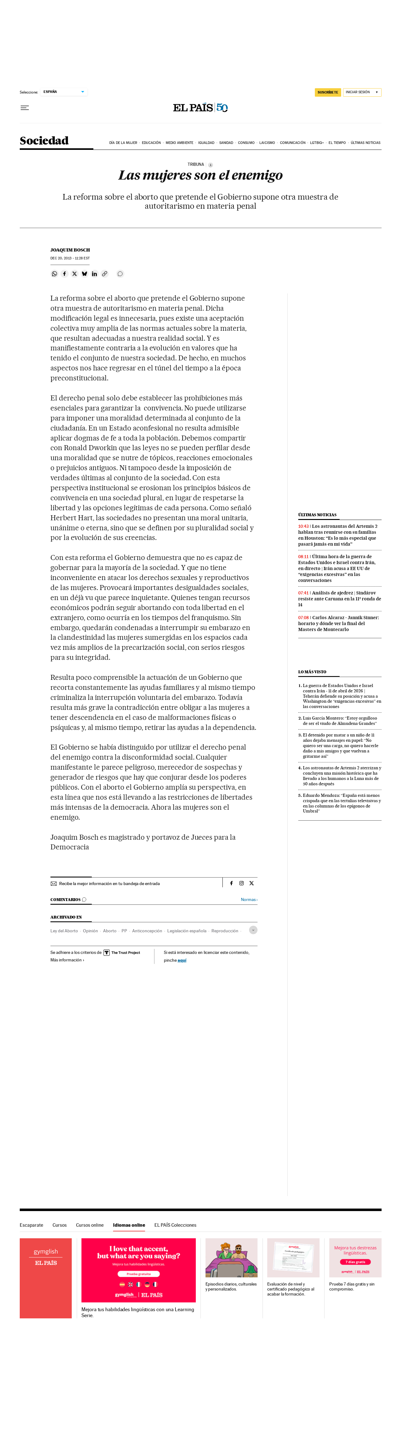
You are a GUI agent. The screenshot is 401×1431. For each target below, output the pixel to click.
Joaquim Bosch (70, 250)
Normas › (249, 899)
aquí (182, 960)
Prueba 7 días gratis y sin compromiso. (352, 1286)
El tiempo (337, 143)
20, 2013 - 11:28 (69, 258)
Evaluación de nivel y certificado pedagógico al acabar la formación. (290, 1289)
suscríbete (328, 92)
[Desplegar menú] (25, 108)
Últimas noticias (366, 143)
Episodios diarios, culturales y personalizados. (231, 1286)
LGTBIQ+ (317, 143)
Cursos (60, 1225)
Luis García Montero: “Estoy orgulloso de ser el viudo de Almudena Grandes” (340, 721)
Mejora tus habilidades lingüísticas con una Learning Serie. (137, 1312)
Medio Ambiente (179, 143)
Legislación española (186, 930)
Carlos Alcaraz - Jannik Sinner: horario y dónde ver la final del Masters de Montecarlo (338, 623)
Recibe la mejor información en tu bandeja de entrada (109, 883)
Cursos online (90, 1225)
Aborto (110, 930)
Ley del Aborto (64, 930)
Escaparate (31, 1225)
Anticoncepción (147, 930)
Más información (67, 959)
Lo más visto (312, 672)
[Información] (210, 164)
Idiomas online (129, 1225)
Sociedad (44, 141)
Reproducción (224, 930)
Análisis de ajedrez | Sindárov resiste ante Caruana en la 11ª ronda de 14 (339, 599)
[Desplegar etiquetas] (253, 930)
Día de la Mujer (123, 143)
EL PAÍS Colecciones (175, 1225)
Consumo (246, 143)
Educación (151, 143)
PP (124, 930)
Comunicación (292, 143)
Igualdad (206, 143)
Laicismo (267, 143)
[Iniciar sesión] (362, 92)
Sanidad (226, 143)
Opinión (90, 930)
